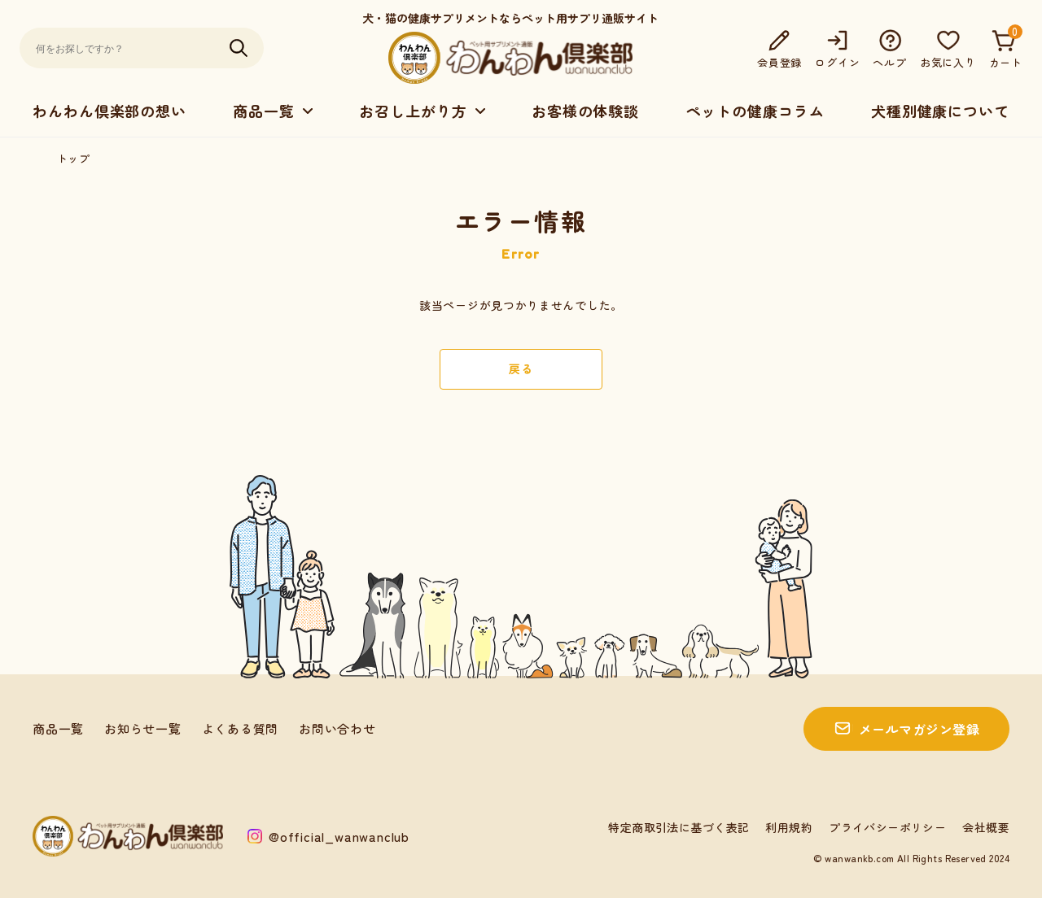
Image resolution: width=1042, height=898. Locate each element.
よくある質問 (240, 728)
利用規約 (788, 827)
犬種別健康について (940, 110)
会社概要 (985, 827)
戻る (520, 368)
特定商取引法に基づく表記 (678, 827)
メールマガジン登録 (919, 729)
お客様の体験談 (585, 110)
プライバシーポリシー (887, 827)
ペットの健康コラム (754, 110)
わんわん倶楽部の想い (109, 110)
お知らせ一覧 (143, 728)
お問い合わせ (337, 728)
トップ (73, 158)
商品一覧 (58, 728)
